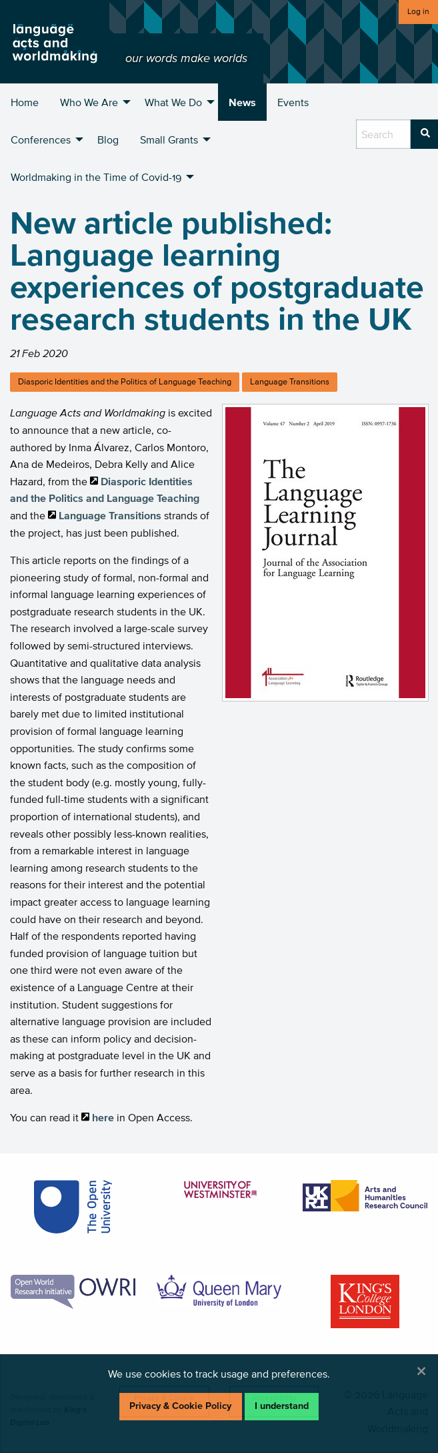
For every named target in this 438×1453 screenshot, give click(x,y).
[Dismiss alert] (421, 1371)
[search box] (383, 134)
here (103, 1117)
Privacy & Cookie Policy (180, 1406)
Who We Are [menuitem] (89, 102)
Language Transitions (289, 381)
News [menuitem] (242, 102)
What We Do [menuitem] (173, 102)
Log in (418, 11)
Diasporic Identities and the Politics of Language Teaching (124, 381)
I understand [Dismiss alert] (282, 1406)
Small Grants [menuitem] (169, 139)
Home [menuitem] (25, 102)
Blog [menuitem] (108, 139)
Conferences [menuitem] (41, 139)
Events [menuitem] (293, 102)
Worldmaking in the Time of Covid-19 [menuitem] (96, 177)
